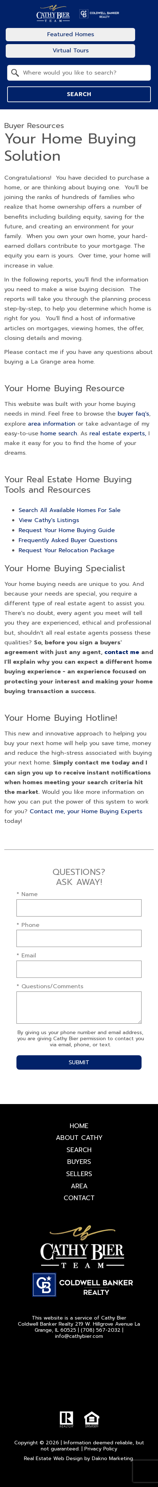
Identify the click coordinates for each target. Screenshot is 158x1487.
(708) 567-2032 (100, 1330)
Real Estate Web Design (53, 1458)
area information (51, 424)
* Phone (27, 925)
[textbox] (83, 73)
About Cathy (79, 1138)
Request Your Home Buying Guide (67, 530)
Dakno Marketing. (113, 1458)
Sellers (79, 1174)
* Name (27, 894)
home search (58, 433)
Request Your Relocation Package (66, 550)
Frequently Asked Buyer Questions (68, 540)
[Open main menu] (145, 42)
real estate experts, (117, 433)
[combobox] (79, 73)
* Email (26, 955)
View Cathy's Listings (49, 520)
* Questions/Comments (49, 986)
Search (79, 94)
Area (79, 1186)
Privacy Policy (100, 1449)
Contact (79, 1198)
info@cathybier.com (79, 1336)
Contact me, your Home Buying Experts (86, 811)
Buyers (79, 1162)
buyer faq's (133, 413)
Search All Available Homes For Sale (69, 510)
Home (79, 1126)
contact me (121, 652)
